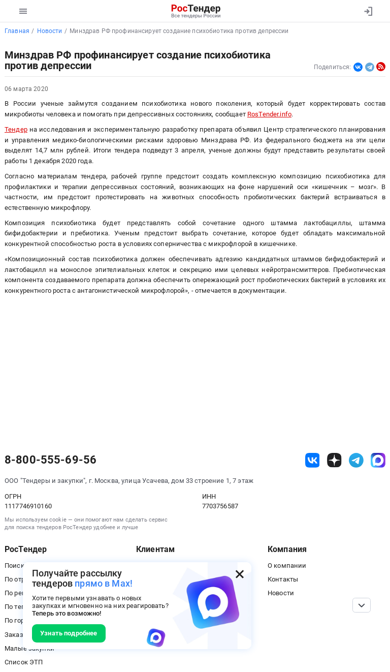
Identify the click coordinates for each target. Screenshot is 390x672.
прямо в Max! (104, 583)
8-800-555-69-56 (50, 460)
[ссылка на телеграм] (356, 460)
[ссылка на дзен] (334, 460)
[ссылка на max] (378, 460)
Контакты (283, 579)
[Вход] (368, 11)
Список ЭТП (24, 662)
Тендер (16, 129)
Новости (281, 593)
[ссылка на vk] (312, 460)
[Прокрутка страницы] (361, 605)
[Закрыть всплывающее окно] (240, 574)
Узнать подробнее (68, 633)
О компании (287, 565)
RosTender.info (269, 114)
